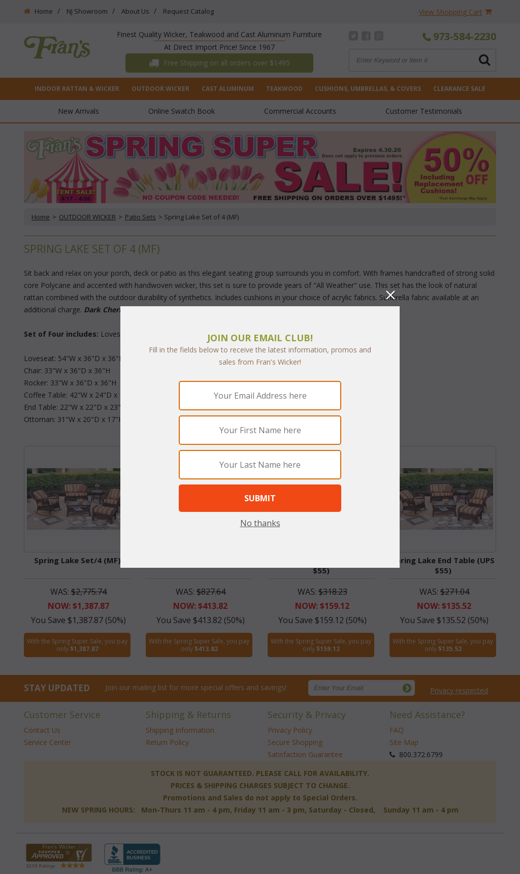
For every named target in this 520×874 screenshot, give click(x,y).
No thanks (260, 523)
